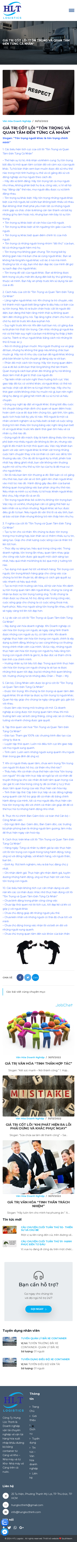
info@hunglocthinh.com (26, 1512)
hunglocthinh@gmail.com (27, 1505)
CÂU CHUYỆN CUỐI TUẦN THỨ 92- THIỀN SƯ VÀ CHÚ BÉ (47, 1229)
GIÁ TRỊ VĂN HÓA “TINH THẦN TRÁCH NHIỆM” (38, 1204)
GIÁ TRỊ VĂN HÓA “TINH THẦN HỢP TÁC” (38, 1063)
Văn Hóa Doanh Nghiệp (17, 121)
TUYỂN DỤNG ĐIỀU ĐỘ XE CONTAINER (45, 1359)
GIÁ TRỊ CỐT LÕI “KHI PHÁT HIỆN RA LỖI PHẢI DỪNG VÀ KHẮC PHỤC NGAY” (38, 1126)
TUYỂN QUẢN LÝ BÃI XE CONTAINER (44, 1338)
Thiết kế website (51, 1538)
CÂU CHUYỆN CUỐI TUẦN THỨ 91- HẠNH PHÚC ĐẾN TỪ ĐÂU (46, 1243)
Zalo (35, 977)
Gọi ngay (38, 1309)
